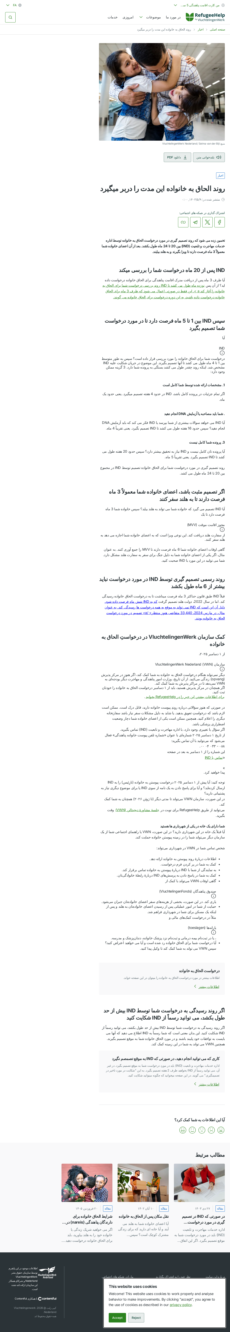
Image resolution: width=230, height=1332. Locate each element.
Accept (117, 1317)
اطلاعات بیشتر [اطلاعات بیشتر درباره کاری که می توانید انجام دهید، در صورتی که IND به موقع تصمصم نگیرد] (206, 1084)
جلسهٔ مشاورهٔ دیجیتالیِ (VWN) (137, 810)
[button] (162, 351)
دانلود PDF (177, 157)
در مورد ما (173, 17)
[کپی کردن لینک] (183, 222)
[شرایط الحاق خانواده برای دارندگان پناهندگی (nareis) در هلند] (87, 1204)
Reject (136, 1317)
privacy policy (181, 1305)
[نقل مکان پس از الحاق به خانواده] (143, 1204)
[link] (205, 17)
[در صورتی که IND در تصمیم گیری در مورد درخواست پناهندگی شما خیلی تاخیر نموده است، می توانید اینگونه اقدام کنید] (199, 1204)
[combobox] (199, 5)
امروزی (128, 17)
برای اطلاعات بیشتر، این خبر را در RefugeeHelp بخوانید (185, 697)
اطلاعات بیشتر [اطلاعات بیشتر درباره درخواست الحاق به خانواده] (206, 987)
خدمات (112, 17)
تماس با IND (211, 757)
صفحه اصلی (217, 29)
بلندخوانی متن (208, 157)
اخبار (200, 29)
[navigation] (149, 17)
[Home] (205, 17)
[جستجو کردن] (10, 17)
